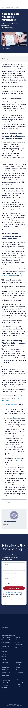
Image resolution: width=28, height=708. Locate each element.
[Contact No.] (14, 583)
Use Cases (4, 649)
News (17, 669)
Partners (18, 684)
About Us (18, 665)
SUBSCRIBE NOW (14, 588)
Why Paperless (5, 659)
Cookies (7, 705)
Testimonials (4, 683)
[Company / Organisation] (14, 573)
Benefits (3, 656)
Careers (18, 667)
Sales (17, 679)
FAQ (16, 647)
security (19, 391)
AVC (16, 640)
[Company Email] (14, 578)
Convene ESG (5, 669)
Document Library (12, 405)
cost (16, 474)
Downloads (4, 687)
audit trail (14, 418)
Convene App (5, 646)
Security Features (19, 644)
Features (17, 642)
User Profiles (4, 651)
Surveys (7, 447)
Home (2, 7)
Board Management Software (6, 643)
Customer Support (20, 682)
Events (3, 690)
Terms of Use (12, 705)
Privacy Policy (8, 592)
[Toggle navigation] (24, 2)
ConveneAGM (5, 667)
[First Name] (14, 564)
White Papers (4, 685)
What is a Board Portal (7, 640)
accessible (15, 460)
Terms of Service (16, 592)
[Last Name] (14, 569)
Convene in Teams (6, 672)
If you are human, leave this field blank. (12, 595)
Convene (3, 665)
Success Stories (5, 680)
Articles (3, 678)
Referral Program (20, 687)
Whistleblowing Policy (19, 673)
